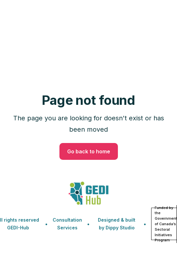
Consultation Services (67, 224)
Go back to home (88, 151)
